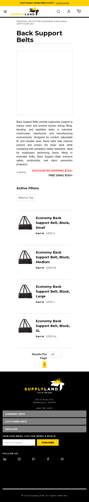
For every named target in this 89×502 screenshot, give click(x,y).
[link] (36, 364)
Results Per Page (39, 356)
